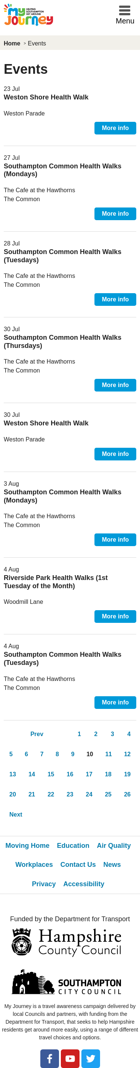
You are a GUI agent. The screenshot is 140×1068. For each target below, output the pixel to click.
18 (108, 774)
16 (70, 774)
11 (108, 754)
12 (127, 754)
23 (70, 794)
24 (89, 794)
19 (127, 774)
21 (31, 794)
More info (115, 128)
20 (12, 794)
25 (108, 794)
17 (89, 774)
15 (50, 774)
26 (127, 794)
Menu (125, 21)
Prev (36, 734)
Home (12, 43)
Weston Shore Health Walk (46, 97)
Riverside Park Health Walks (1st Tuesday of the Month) (56, 582)
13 (12, 774)
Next (15, 814)
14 (31, 774)
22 (50, 794)
